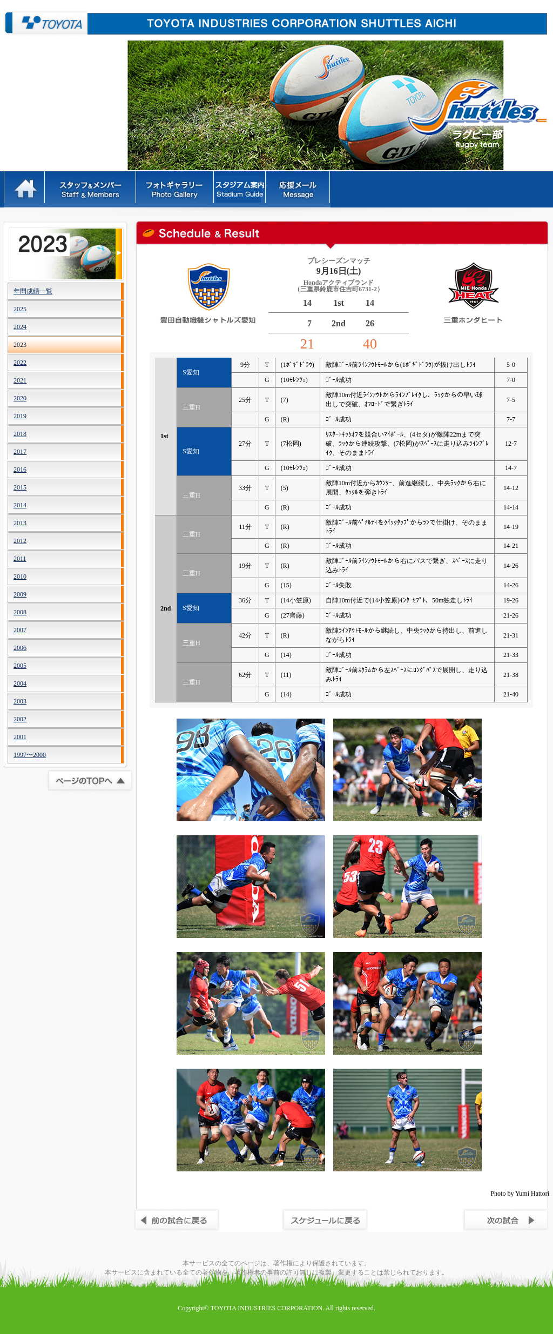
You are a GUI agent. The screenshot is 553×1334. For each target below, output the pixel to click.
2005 (20, 665)
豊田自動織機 (45, 23)
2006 (20, 648)
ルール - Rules (240, 189)
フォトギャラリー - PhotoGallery (175, 189)
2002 (20, 719)
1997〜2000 (30, 755)
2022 (20, 362)
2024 (20, 327)
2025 (20, 309)
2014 (20, 505)
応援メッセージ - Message (299, 189)
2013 (20, 523)
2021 (20, 380)
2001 (20, 737)
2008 (20, 612)
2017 (20, 451)
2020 (20, 398)
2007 (20, 630)
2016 (20, 469)
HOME (24, 189)
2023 (20, 344)
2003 (20, 701)
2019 (20, 416)
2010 (20, 576)
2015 (20, 487)
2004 (20, 683)
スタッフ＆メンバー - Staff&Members (91, 189)
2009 (20, 594)
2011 (20, 558)
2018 (20, 434)
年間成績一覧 (33, 291)
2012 (20, 541)
